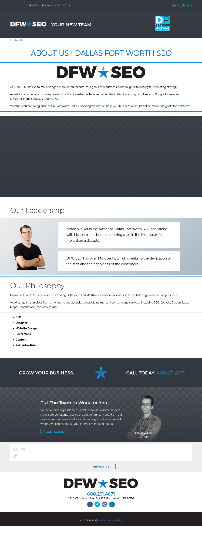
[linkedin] (112, 504)
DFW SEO (20, 87)
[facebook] (90, 504)
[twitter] (97, 504)
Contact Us (53, 431)
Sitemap (101, 520)
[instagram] (104, 504)
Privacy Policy (115, 520)
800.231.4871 (181, 5)
